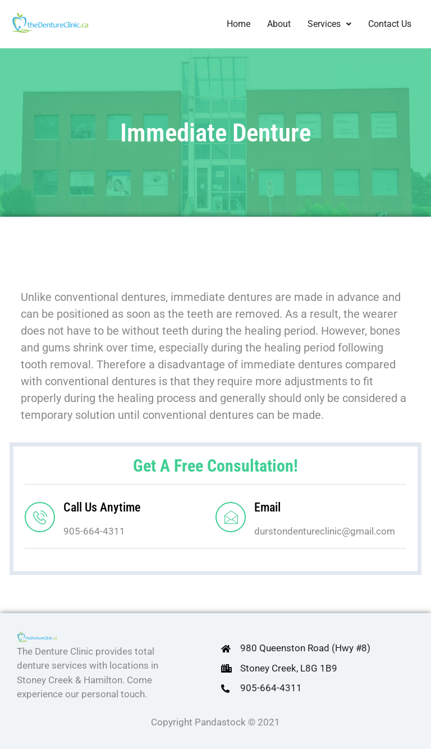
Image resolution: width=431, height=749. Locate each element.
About (279, 24)
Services (329, 24)
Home (238, 24)
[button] (329, 24)
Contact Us (389, 24)
